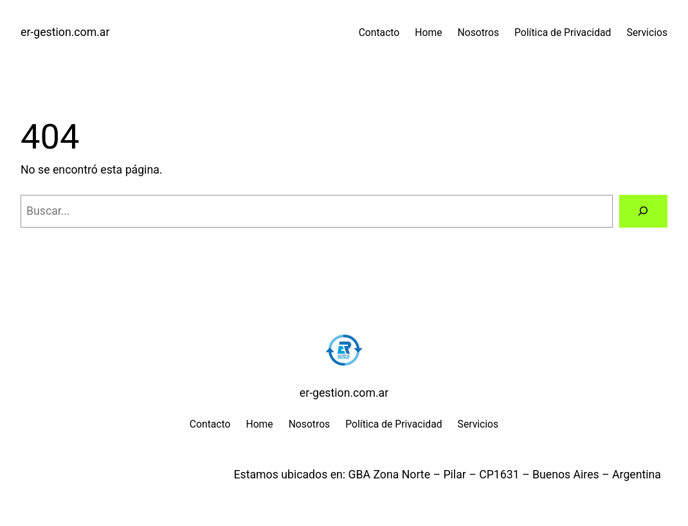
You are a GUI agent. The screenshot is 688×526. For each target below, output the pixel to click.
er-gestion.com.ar (65, 32)
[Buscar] (643, 211)
